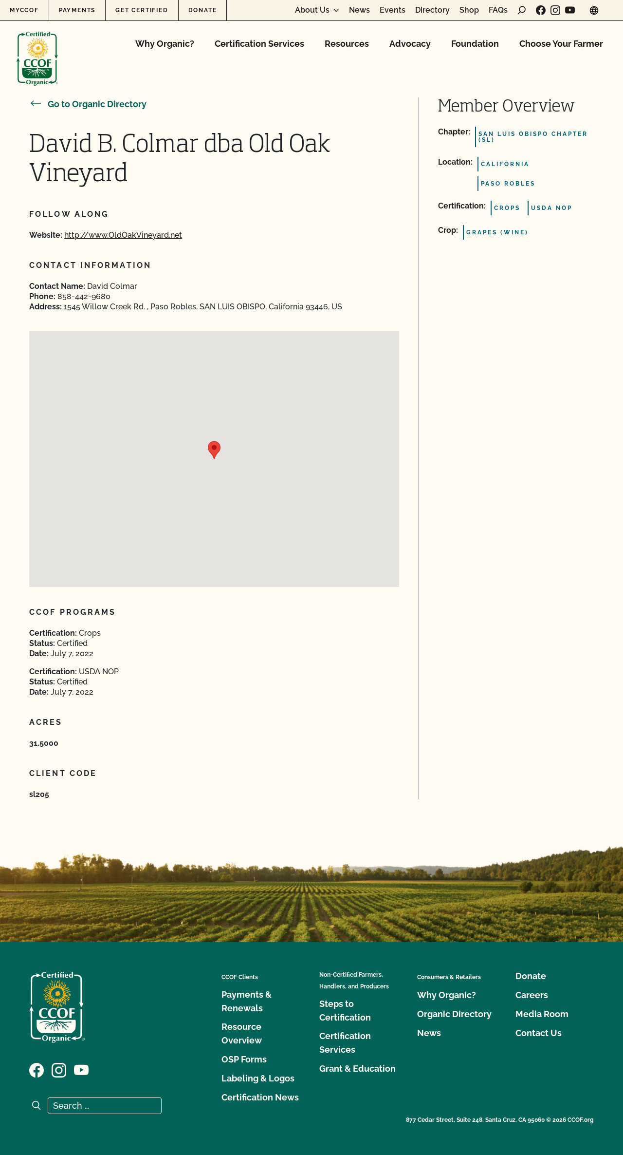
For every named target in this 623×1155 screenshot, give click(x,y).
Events (392, 10)
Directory (432, 10)
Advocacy (410, 43)
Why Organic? (164, 43)
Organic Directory (454, 1014)
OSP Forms (244, 1059)
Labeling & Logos (257, 1078)
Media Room (541, 1014)
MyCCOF (24, 10)
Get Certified (141, 10)
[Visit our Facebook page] (541, 10)
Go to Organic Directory (88, 104)
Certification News (260, 1097)
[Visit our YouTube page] (570, 10)
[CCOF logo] (37, 48)
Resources (347, 43)
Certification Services (259, 43)
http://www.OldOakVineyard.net (123, 235)
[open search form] (521, 10)
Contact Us (538, 1033)
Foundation (475, 43)
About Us (312, 10)
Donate (202, 10)
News (359, 10)
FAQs (498, 10)
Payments (77, 10)
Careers (531, 995)
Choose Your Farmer (561, 43)
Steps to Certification (345, 1010)
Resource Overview (241, 1033)
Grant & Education (357, 1068)
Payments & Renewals (246, 1001)
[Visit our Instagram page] (555, 10)
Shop (469, 10)
